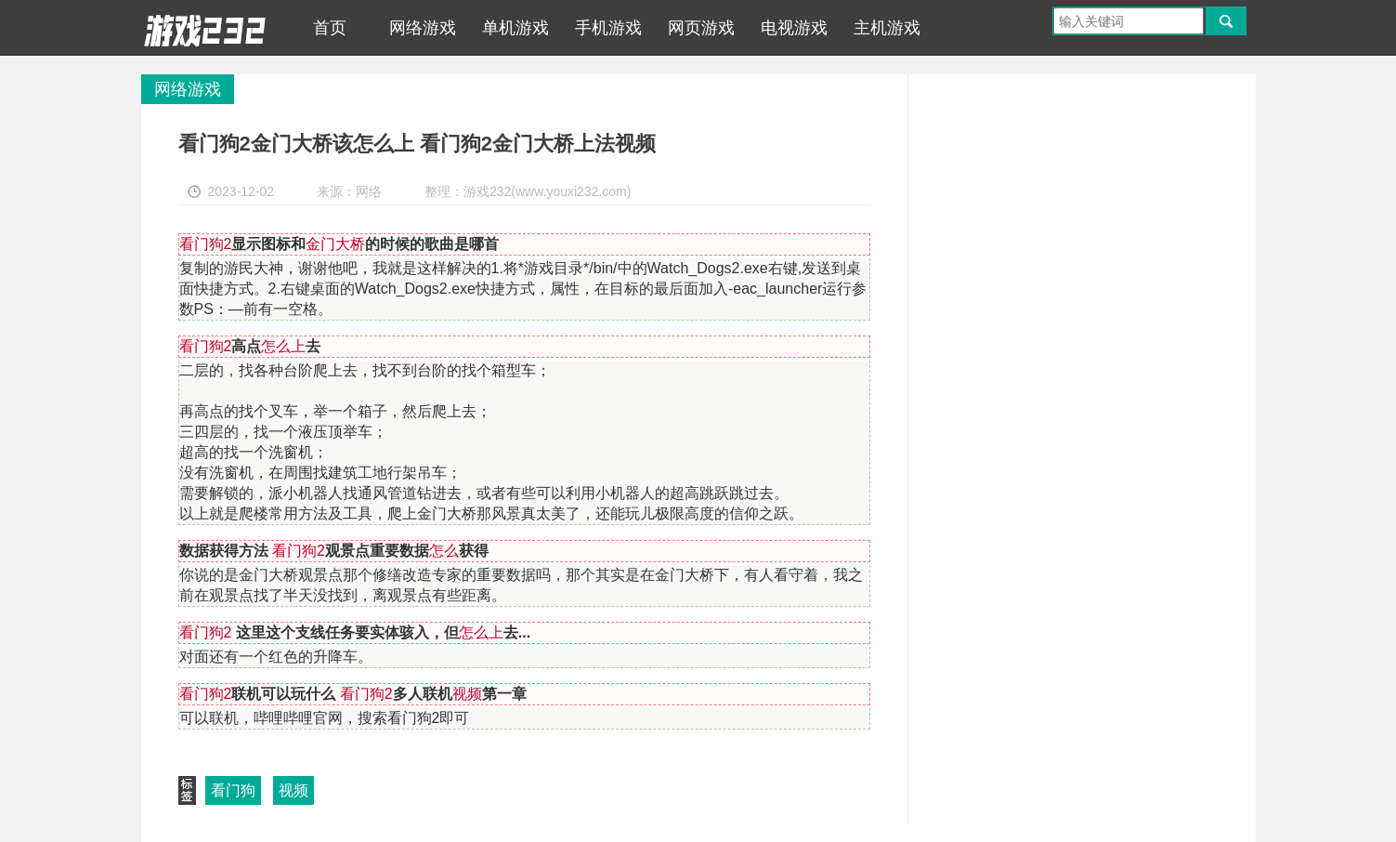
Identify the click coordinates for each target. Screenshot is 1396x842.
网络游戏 (422, 28)
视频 (293, 790)
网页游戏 (701, 28)
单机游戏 (515, 28)
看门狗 (233, 790)
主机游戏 (887, 28)
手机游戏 (608, 28)
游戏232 (205, 28)
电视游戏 (794, 28)
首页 (329, 28)
